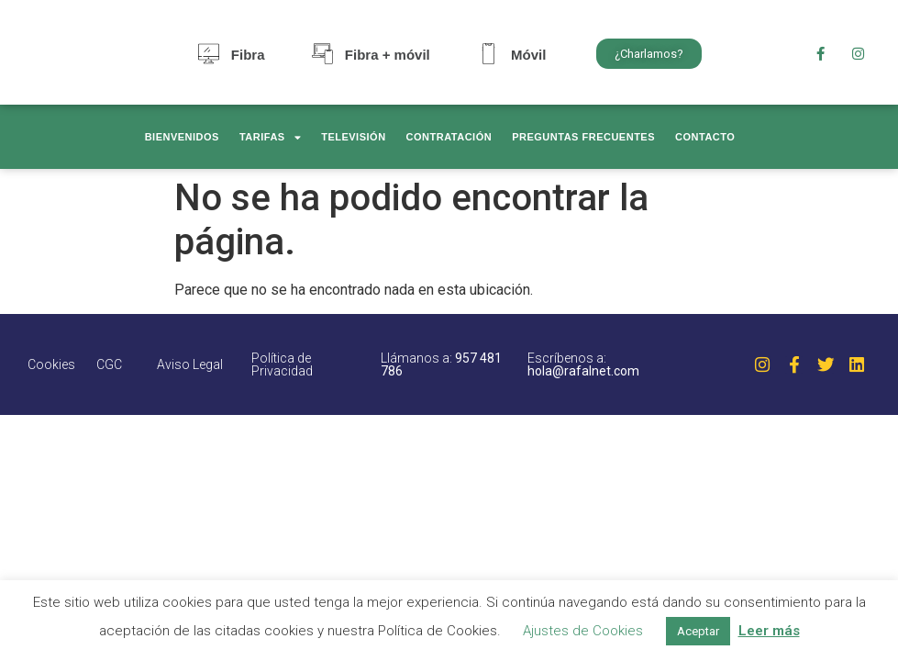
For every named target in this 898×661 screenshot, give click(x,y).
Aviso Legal (190, 364)
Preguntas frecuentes (583, 136)
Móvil (528, 54)
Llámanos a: (441, 364)
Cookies (51, 364)
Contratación (449, 136)
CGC (109, 364)
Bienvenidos (182, 136)
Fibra (248, 54)
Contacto (705, 136)
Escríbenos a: (583, 364)
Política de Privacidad (282, 364)
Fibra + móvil (387, 54)
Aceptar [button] (698, 631)
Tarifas (270, 137)
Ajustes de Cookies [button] (583, 630)
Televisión (353, 136)
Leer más (769, 630)
